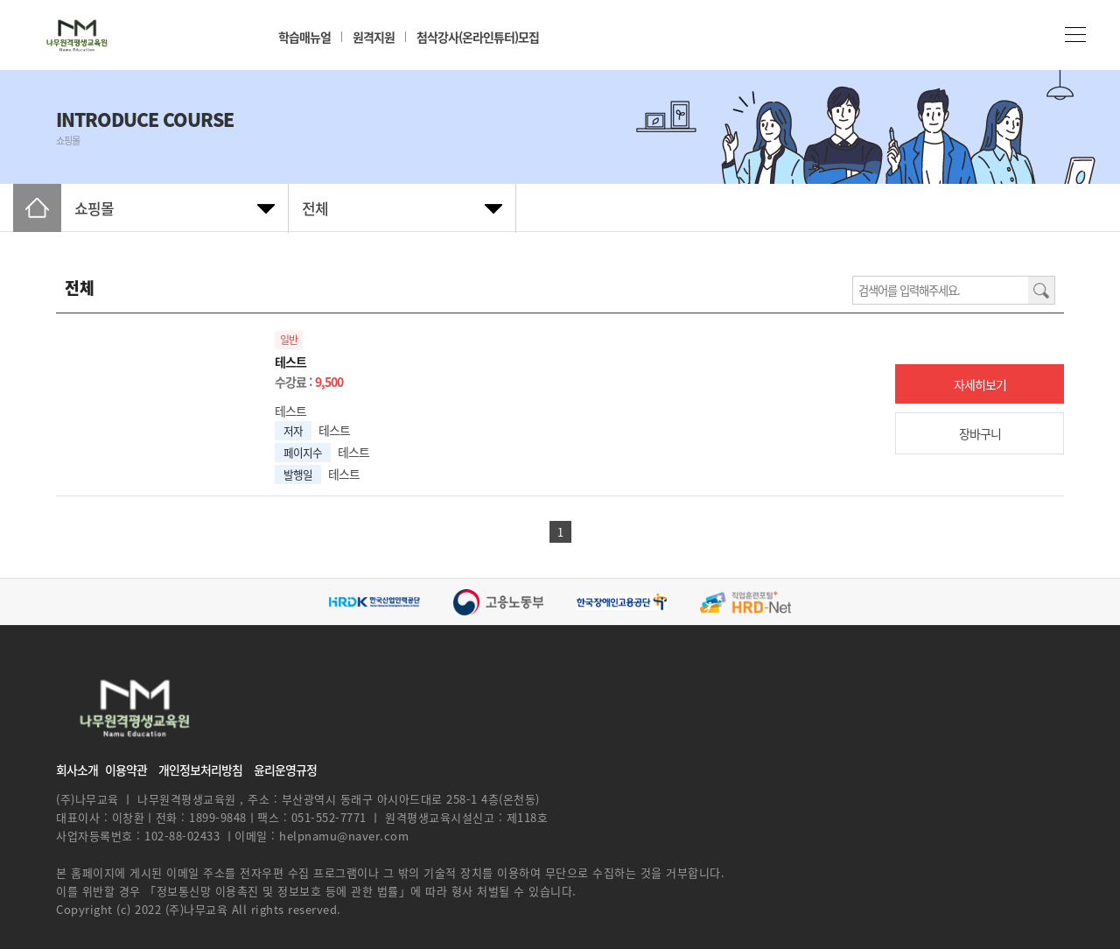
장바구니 (980, 433)
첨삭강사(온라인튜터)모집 (477, 37)
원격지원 (374, 37)
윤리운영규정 (285, 769)
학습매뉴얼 (304, 37)
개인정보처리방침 (200, 769)
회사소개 (77, 769)
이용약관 (126, 769)
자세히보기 (980, 384)
